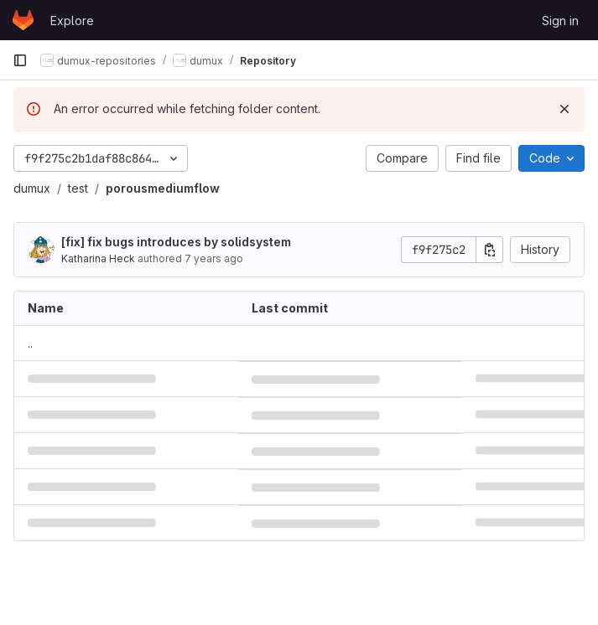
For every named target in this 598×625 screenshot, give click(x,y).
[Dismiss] (564, 109)
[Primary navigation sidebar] (20, 60)
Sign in (560, 20)
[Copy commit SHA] (489, 249)
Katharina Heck (98, 258)
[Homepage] (23, 20)
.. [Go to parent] (30, 343)
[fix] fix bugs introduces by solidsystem (176, 242)
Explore (72, 20)
